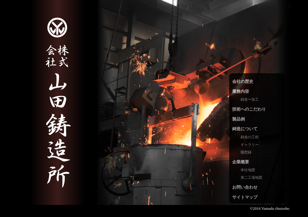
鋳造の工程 (250, 137)
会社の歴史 (242, 81)
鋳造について (244, 128)
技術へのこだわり (249, 109)
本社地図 (248, 170)
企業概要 (240, 161)
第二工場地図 (251, 177)
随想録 (246, 152)
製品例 (238, 119)
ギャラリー (250, 145)
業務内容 (240, 91)
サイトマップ (244, 197)
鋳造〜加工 (250, 99)
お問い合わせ (244, 187)
